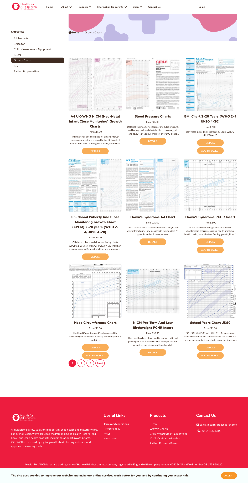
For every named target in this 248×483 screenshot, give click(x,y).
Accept (229, 475)
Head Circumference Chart (95, 323)
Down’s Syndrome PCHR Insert (210, 217)
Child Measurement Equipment (32, 49)
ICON (17, 54)
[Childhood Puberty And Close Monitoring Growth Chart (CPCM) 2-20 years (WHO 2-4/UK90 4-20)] (95, 185)
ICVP (17, 65)
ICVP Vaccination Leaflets (165, 438)
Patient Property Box (26, 71)
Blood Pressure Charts (153, 116)
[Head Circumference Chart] (95, 291)
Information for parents (110, 7)
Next (100, 363)
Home (49, 7)
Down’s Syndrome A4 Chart (152, 217)
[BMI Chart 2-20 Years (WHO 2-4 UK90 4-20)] (210, 84)
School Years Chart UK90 (210, 323)
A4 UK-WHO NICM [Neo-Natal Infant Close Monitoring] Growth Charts (95, 121)
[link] (24, 7)
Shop (136, 7)
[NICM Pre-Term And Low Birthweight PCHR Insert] (152, 291)
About (64, 7)
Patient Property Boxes (164, 443)
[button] (230, 7)
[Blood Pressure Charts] (152, 84)
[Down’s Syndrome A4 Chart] (152, 185)
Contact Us (154, 7)
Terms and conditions (116, 423)
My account (111, 438)
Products (83, 7)
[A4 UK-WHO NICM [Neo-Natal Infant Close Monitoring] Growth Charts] (95, 84)
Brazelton (19, 43)
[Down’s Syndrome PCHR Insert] (210, 185)
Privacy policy (112, 428)
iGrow (153, 423)
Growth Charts (23, 60)
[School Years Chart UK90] (210, 291)
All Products (21, 38)
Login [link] (202, 7)
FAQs (107, 433)
